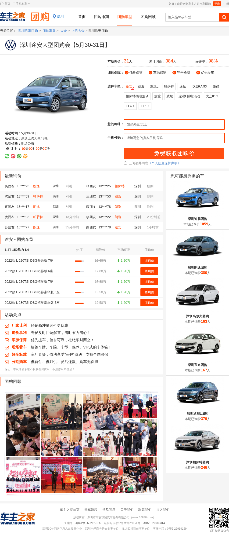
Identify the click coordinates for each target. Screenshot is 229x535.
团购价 (149, 260)
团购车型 (124, 17)
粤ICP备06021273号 (88, 523)
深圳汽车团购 (28, 31)
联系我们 (144, 509)
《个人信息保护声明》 (164, 163)
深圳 (60, 16)
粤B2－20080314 (154, 523)
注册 (226, 3)
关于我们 (126, 509)
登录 (217, 3)
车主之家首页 (69, 509)
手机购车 (21, 3)
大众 (63, 31)
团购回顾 (148, 17)
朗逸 (36, 186)
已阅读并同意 (136, 163)
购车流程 (90, 509)
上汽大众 (78, 31)
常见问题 (108, 509)
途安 (118, 227)
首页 (5, 3)
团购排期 (101, 17)
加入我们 (162, 509)
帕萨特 (120, 186)
